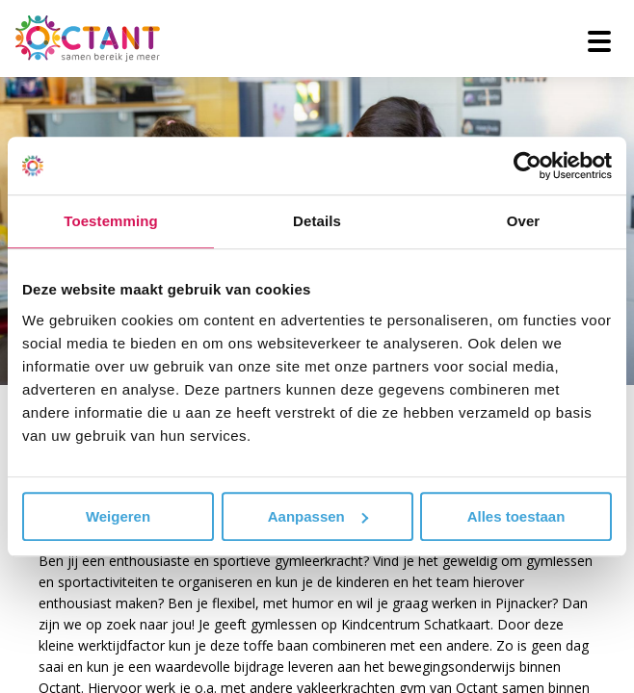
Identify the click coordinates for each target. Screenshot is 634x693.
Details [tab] (317, 221)
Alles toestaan (516, 516)
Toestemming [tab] (111, 221)
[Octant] (87, 38)
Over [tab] (524, 221)
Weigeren (118, 516)
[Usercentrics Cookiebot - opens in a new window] (527, 165)
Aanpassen (318, 516)
